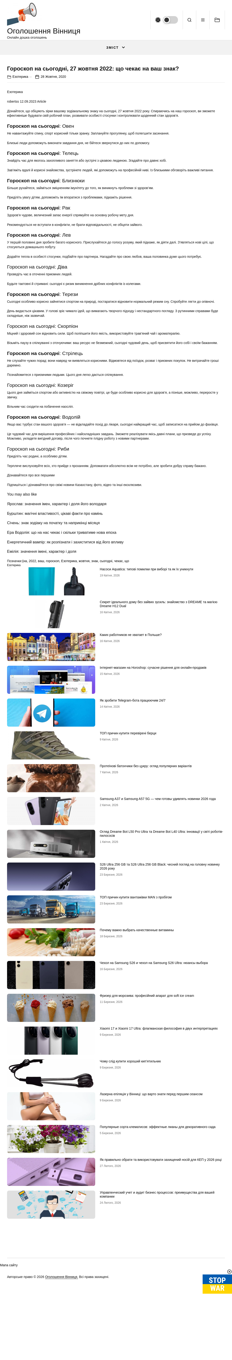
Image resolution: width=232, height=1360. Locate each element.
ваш (41, 683)
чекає (118, 683)
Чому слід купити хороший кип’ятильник (130, 1183)
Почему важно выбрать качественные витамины (137, 1052)
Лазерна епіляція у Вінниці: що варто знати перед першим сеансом (151, 1216)
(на (24, 683)
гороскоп (52, 683)
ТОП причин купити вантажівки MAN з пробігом (136, 1019)
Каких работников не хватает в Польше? (131, 757)
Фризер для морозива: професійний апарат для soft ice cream (147, 1118)
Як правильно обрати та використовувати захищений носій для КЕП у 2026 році (161, 1282)
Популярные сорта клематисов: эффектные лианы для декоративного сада (158, 1249)
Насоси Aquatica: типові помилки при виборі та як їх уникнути (146, 691)
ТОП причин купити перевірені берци (128, 855)
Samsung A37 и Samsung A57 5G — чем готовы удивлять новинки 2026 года (158, 921)
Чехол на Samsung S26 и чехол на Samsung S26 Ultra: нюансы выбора (154, 1085)
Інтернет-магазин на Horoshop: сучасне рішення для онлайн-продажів (153, 790)
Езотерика (20, 199)
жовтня (84, 683)
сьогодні (106, 683)
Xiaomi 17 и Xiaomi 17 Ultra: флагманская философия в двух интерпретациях (159, 1151)
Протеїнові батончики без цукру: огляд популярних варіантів (146, 888)
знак (94, 683)
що (127, 683)
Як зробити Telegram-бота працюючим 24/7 (133, 823)
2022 (32, 683)
